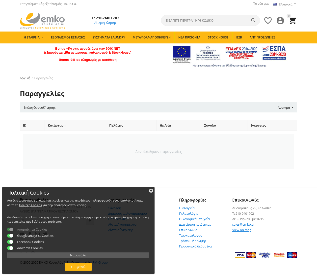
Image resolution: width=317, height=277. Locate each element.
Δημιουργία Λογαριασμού (127, 212)
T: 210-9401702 (105, 16)
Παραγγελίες (117, 217)
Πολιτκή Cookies (35, 182)
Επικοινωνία (188, 228)
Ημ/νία (165, 124)
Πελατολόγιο (188, 212)
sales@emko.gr (243, 223)
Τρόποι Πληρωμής (192, 239)
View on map (241, 228)
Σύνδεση (114, 206)
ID (24, 124)
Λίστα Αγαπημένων (122, 223)
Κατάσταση (57, 124)
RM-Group (100, 261)
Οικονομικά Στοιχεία (194, 217)
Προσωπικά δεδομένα (195, 244)
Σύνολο (210, 124)
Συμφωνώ (38, 261)
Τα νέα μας (259, 3)
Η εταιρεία (187, 206)
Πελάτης (116, 124)
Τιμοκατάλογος (190, 234)
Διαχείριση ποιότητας (195, 223)
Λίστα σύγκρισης (120, 228)
